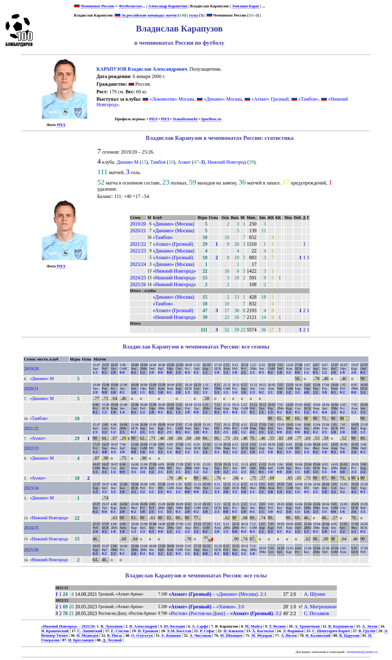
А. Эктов (370, 626)
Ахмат (184, 162)
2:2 (315, 392)
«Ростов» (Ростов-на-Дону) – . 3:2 (224, 613)
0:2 (133, 372)
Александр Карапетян (167, 6)
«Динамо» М (42, 378)
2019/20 (138, 223)
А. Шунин (314, 594)
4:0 (306, 392)
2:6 (353, 511)
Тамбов (158, 162)
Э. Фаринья (293, 631)
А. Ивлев (289, 635)
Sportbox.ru (211, 119)
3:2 (288, 372)
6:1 (225, 452)
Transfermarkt (185, 119)
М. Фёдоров (261, 635)
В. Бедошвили (340, 626)
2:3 (177, 372)
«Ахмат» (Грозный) (173, 244)
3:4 (288, 511)
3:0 (324, 392)
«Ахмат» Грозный (270, 99)
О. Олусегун (142, 635)
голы (193, 15)
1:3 (187, 392)
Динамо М (128, 162)
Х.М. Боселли (179, 631)
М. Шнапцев (231, 635)
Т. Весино (277, 626)
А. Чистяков (200, 635)
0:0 (121, 372)
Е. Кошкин (171, 635)
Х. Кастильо (263, 631)
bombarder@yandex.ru (362, 652)
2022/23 (138, 250)
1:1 (94, 372)
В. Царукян (349, 635)
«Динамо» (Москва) (173, 223)
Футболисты (130, 6)
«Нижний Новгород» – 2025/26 (67, 626)
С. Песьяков (316, 613)
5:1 (216, 392)
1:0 (216, 372)
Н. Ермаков (148, 631)
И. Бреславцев (81, 640)
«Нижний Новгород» (174, 271)
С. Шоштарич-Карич (331, 631)
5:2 (342, 531)
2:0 (113, 372)
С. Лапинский (89, 631)
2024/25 (138, 277)
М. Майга (253, 626)
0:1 (104, 372)
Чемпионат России (97, 6)
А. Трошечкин (307, 626)
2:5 (333, 412)
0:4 (234, 412)
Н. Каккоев (233, 631)
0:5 (297, 412)
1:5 (243, 412)
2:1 (243, 372)
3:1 (196, 392)
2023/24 (138, 264)
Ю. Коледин (174, 626)
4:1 (252, 432)
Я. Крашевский (55, 631)
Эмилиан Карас (245, 6)
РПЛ (61, 125)
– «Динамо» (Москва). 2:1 (217, 594)
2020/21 (138, 230)
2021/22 (138, 244)
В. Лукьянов (112, 626)
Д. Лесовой (112, 640)
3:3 (113, 452)
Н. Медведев (88, 635)
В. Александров (143, 626)
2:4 (353, 452)
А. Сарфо (200, 626)
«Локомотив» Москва (171, 99)
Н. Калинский (318, 635)
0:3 (187, 372)
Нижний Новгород (227, 162)
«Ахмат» (38, 438)
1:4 (234, 392)
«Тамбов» (308, 99)
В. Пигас (115, 635)
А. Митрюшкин (320, 606)
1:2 (142, 372)
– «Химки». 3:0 (206, 606)
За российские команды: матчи (146, 15)
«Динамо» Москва (223, 99)
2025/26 (138, 284)
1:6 (342, 511)
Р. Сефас (207, 631)
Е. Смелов (120, 631)
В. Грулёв (367, 631)
